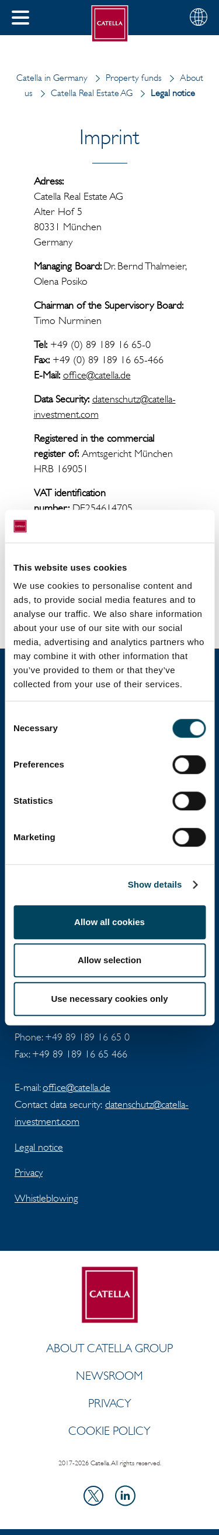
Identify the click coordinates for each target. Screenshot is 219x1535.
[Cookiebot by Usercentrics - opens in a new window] (156, 526)
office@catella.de (97, 375)
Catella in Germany (52, 77)
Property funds (126, 77)
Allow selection (109, 960)
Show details (155, 884)
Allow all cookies (109, 922)
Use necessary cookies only (109, 999)
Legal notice (39, 1147)
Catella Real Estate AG (84, 92)
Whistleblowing (46, 1198)
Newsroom (109, 1376)
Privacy (29, 1172)
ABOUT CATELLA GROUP (109, 1348)
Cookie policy (109, 1431)
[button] (20, 17)
